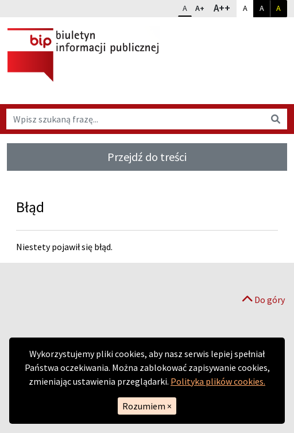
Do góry (263, 299)
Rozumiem (147, 406)
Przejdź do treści (147, 157)
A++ (225, 7)
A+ (202, 7)
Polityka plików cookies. (218, 381)
